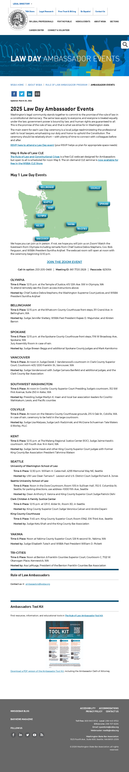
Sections (114, 21)
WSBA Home (17, 84)
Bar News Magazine (22, 719)
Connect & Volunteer (59, 30)
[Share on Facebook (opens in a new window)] (14, 94)
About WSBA (100, 21)
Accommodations (109, 708)
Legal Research (46, 11)
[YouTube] (35, 735)
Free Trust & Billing (67, 11)
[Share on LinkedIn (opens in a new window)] (29, 94)
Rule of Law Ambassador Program (66, 84)
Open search (124, 44)
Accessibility (88, 708)
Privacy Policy (94, 711)
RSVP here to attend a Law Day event (32, 145)
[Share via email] (37, 94)
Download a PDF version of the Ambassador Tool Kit (37, 671)
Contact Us (100, 11)
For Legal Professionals (40, 21)
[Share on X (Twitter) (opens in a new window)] (21, 94)
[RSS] (42, 735)
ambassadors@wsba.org (38, 584)
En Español (86, 11)
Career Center (36, 30)
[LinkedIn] (21, 735)
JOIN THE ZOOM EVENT (64, 262)
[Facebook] (14, 735)
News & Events (83, 21)
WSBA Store (29, 11)
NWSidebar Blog (20, 711)
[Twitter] (28, 735)
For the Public (64, 21)
